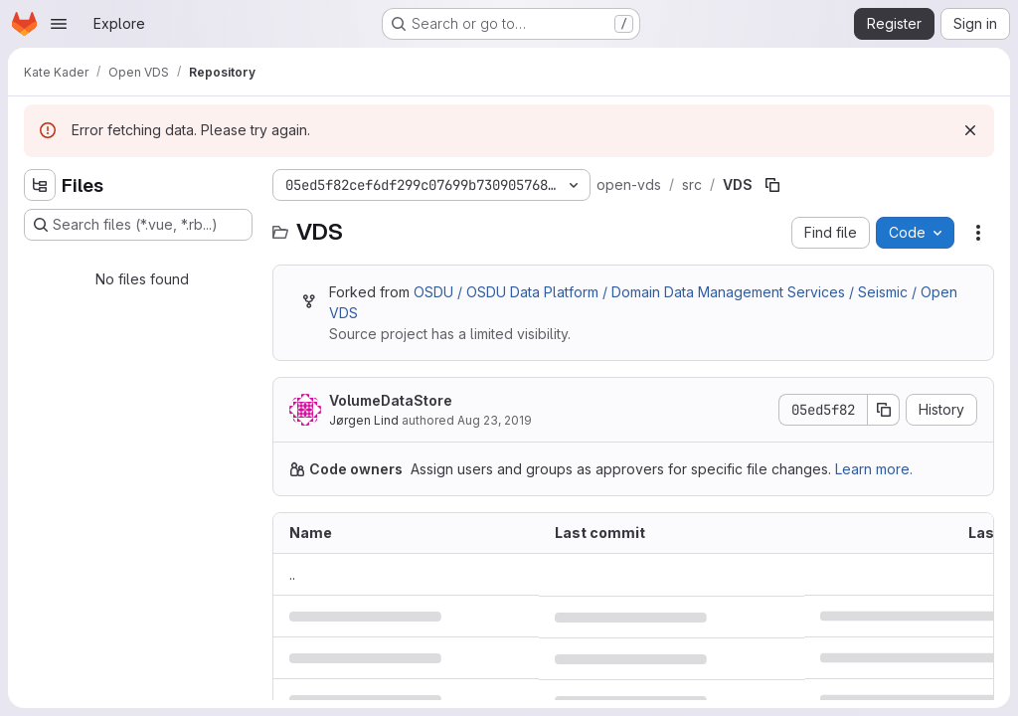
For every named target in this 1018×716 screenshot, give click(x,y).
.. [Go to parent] (292, 574)
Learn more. (874, 468)
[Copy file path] (772, 185)
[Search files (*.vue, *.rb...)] (138, 225)
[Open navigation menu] (59, 24)
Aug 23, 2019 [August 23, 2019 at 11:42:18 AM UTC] (494, 420)
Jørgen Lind (364, 420)
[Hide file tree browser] (40, 185)
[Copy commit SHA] (884, 410)
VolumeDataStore (390, 400)
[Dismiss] (970, 130)
